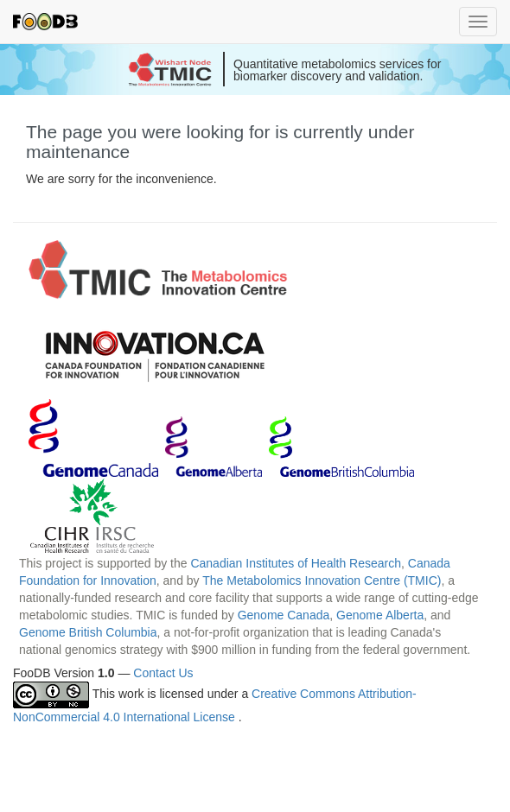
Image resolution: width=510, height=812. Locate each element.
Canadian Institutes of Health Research (295, 563)
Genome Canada (284, 615)
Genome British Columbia (88, 632)
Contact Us (163, 673)
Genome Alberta (380, 615)
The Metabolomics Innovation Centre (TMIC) (321, 580)
